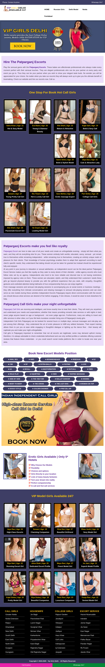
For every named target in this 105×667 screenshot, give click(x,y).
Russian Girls (59, 9)
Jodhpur (58, 631)
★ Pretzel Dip (65, 389)
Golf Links (59, 640)
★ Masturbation (48, 369)
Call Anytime (26, 665)
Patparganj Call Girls (12, 309)
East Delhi (9, 640)
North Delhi (9, 644)
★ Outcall (71, 369)
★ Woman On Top (86, 384)
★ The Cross (38, 384)
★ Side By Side (14, 379)
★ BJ (94, 359)
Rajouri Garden (61, 615)
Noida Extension (11, 619)
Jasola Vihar (85, 652)
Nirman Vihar (36, 631)
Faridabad (48, 16)
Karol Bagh (35, 644)
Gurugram (9, 652)
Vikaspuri (59, 623)
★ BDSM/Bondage (52, 359)
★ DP (26, 364)
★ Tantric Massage (76, 374)
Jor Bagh (34, 615)
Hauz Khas (59, 635)
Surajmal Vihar (36, 627)
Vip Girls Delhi (53, 661)
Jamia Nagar (86, 623)
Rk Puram (84, 648)
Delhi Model (73, 9)
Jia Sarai (84, 627)
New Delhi (9, 631)
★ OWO (90, 369)
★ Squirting (35, 374)
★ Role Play (13, 374)
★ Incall (26, 369)
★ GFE (83, 364)
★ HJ (10, 369)
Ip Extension (60, 648)
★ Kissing (85, 379)
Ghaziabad (9, 627)
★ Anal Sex (13, 359)
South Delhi (10, 635)
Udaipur (58, 627)
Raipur (8, 623)
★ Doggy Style (14, 389)
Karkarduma (35, 635)
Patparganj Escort (11, 251)
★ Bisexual (76, 359)
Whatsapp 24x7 (97, 2)
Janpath (58, 652)
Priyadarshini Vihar (38, 640)
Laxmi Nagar (36, 623)
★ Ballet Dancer (62, 379)
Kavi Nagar (85, 631)
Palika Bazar (86, 640)
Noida (85, 9)
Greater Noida (11, 615)
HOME (46, 9)
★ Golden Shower (40, 389)
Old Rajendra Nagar (38, 652)
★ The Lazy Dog (61, 384)
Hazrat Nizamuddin (88, 615)
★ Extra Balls (44, 364)
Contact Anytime (14, 2)
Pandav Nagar (86, 644)
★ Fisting (66, 364)
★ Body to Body (15, 384)
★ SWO (54, 374)
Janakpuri (59, 619)
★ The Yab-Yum (37, 379)
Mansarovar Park (87, 635)
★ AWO (31, 359)
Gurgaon (8, 648)
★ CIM (10, 364)
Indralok (84, 619)
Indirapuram (60, 644)
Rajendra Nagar (37, 648)
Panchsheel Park (37, 619)
